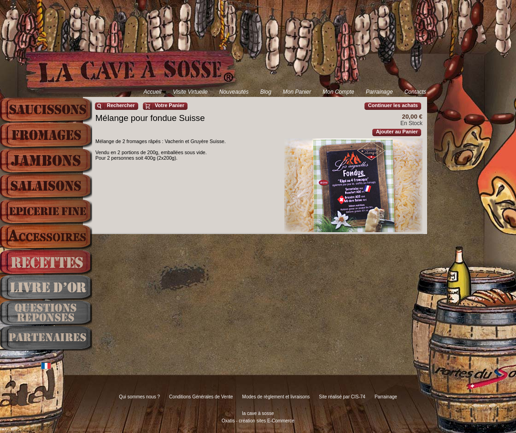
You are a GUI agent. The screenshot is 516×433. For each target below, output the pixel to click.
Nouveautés (234, 92)
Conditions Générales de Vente (201, 396)
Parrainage (379, 92)
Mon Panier (297, 92)
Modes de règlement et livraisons (276, 396)
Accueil (152, 92)
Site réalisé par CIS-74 (342, 396)
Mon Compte (338, 92)
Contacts (415, 92)
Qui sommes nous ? (139, 396)
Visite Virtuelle (190, 92)
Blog (265, 92)
